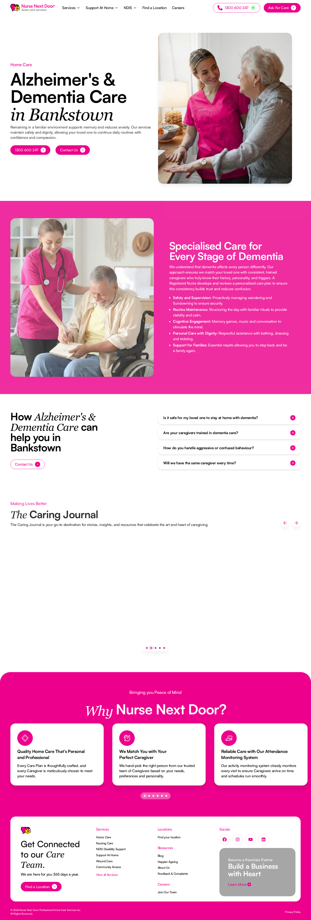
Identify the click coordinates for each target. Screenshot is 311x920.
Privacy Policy (293, 912)
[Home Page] (32, 8)
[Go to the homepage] (26, 832)
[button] (71, 8)
